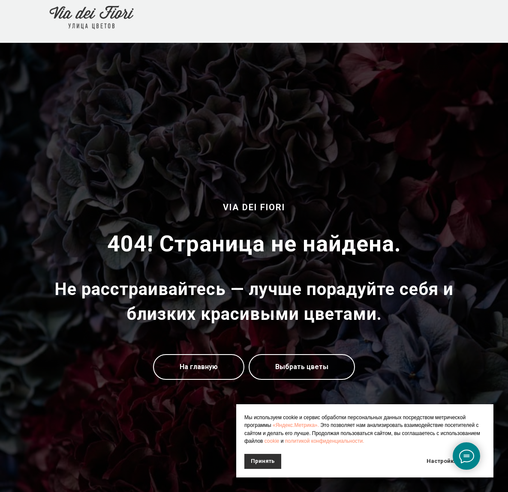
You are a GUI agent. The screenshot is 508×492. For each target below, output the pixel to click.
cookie (272, 441)
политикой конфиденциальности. (324, 441)
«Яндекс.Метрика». (296, 425)
